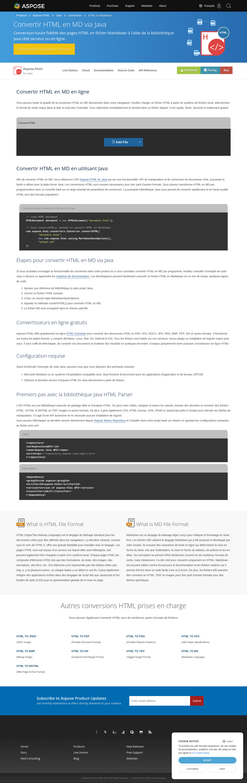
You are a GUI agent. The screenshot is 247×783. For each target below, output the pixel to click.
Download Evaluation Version (46, 49)
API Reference (148, 70)
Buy (226, 70)
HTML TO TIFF (135, 651)
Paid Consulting (30, 758)
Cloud (86, 70)
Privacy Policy (138, 778)
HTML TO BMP (25, 651)
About (162, 5)
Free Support (134, 752)
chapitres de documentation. (73, 276)
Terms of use (151, 778)
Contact (162, 778)
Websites (146, 5)
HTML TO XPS (190, 636)
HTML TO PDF (80, 636)
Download (187, 70)
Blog (76, 758)
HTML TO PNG (135, 636)
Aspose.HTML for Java (93, 179)
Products (95, 5)
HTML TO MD (189, 651)
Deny (222, 769)
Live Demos (70, 70)
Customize (193, 769)
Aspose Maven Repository (109, 420)
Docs (24, 752)
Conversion (75, 15)
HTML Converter (76, 333)
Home (24, 746)
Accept (207, 760)
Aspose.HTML (41, 15)
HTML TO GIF (80, 651)
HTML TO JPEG (26, 636)
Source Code (126, 70)
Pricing (209, 70)
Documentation (103, 70)
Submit (197, 700)
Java (59, 15)
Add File (120, 142)
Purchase (112, 5)
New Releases (135, 746)
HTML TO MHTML (27, 666)
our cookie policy (200, 753)
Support (129, 5)
